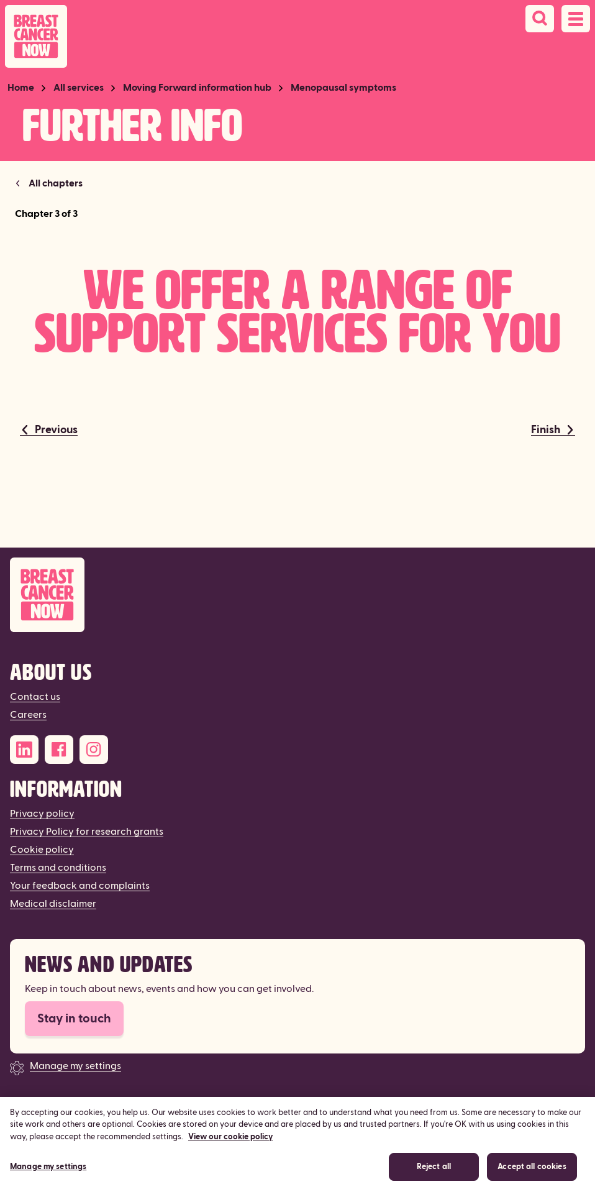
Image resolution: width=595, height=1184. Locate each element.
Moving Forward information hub (197, 88)
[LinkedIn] (24, 749)
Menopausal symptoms (343, 88)
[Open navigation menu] (575, 18)
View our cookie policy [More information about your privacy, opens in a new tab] (230, 1143)
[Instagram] (93, 749)
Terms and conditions (58, 868)
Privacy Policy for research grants (86, 832)
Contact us (35, 697)
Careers (28, 715)
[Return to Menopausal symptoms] (49, 183)
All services (78, 88)
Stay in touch (74, 1018)
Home (20, 88)
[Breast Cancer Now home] (36, 36)
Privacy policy (42, 814)
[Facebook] (59, 749)
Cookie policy (42, 850)
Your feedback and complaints (80, 886)
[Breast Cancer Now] (297, 595)
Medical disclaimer (53, 904)
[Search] (539, 18)
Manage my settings (75, 1066)
